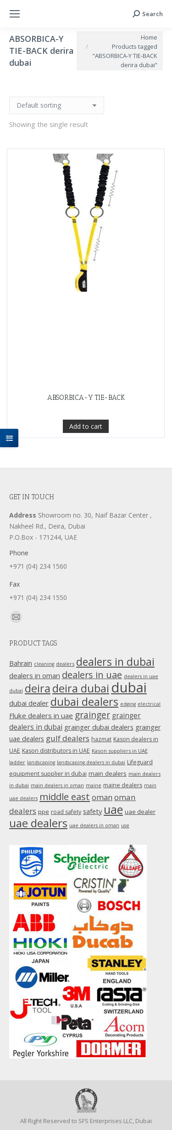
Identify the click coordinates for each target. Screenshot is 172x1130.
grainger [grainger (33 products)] (92, 715)
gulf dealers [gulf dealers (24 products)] (67, 738)
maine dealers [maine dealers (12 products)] (122, 785)
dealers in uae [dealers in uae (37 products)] (92, 675)
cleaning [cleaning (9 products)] (44, 664)
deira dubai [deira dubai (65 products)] (80, 688)
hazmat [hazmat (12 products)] (101, 739)
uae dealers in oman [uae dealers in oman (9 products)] (94, 825)
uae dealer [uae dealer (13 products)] (140, 811)
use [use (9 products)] (125, 825)
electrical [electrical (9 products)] (149, 704)
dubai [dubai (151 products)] (129, 687)
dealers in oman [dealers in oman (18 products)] (34, 675)
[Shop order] (56, 105)
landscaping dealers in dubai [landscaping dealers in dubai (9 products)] (91, 762)
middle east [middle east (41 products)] (64, 796)
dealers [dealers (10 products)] (65, 663)
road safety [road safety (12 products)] (66, 812)
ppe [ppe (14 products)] (43, 811)
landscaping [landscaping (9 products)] (41, 762)
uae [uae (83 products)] (113, 809)
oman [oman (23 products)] (102, 797)
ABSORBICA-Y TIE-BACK (86, 441)
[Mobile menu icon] (14, 13)
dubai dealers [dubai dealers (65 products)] (84, 701)
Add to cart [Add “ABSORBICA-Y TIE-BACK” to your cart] (85, 470)
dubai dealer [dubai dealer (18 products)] (29, 703)
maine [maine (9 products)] (93, 785)
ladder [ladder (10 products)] (17, 762)
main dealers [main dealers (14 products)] (108, 773)
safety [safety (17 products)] (92, 811)
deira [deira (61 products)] (37, 688)
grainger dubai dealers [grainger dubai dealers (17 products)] (98, 727)
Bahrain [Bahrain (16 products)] (20, 663)
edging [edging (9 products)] (128, 704)
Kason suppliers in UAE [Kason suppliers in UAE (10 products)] (120, 750)
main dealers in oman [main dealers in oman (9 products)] (57, 785)
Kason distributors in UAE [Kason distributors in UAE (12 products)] (56, 751)
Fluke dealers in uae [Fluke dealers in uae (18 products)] (41, 715)
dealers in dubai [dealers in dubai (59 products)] (115, 661)
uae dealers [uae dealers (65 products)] (38, 823)
